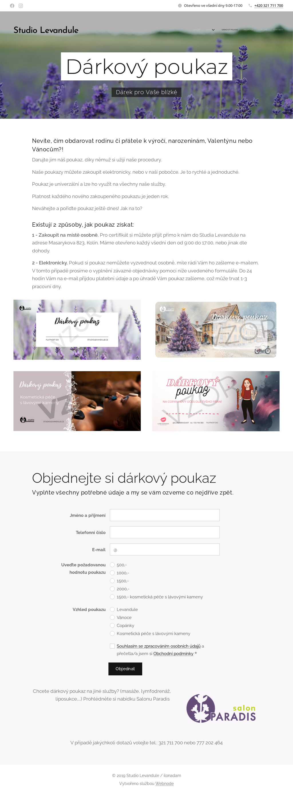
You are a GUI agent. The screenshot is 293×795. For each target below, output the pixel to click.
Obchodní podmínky (173, 653)
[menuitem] (251, 30)
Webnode (164, 783)
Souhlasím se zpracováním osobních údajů (159, 646)
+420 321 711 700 (268, 5)
